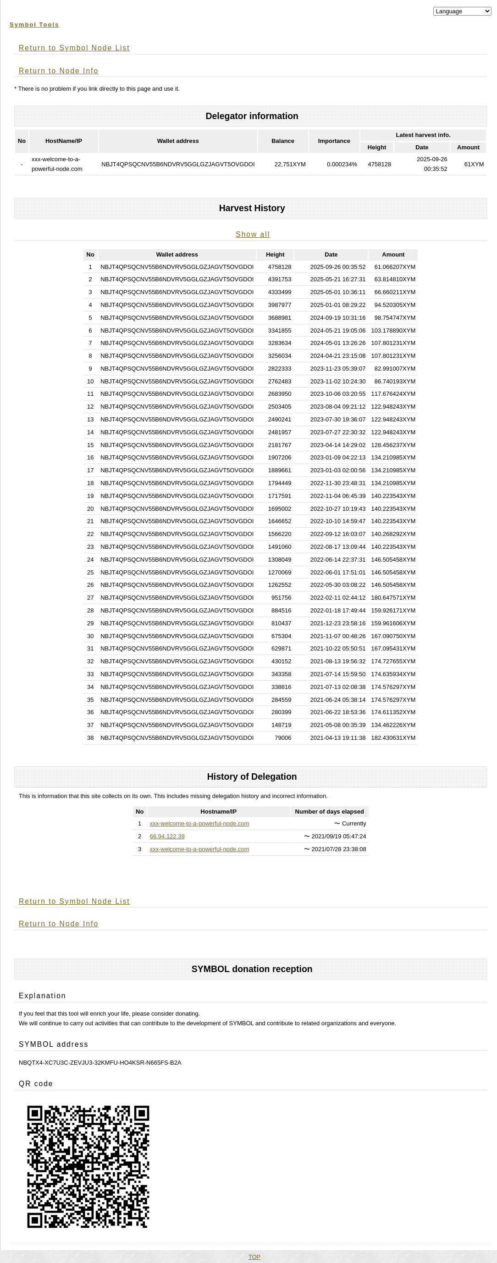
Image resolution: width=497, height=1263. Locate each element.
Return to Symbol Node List (74, 48)
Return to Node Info (59, 71)
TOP (254, 1256)
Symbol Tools (34, 24)
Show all (253, 234)
